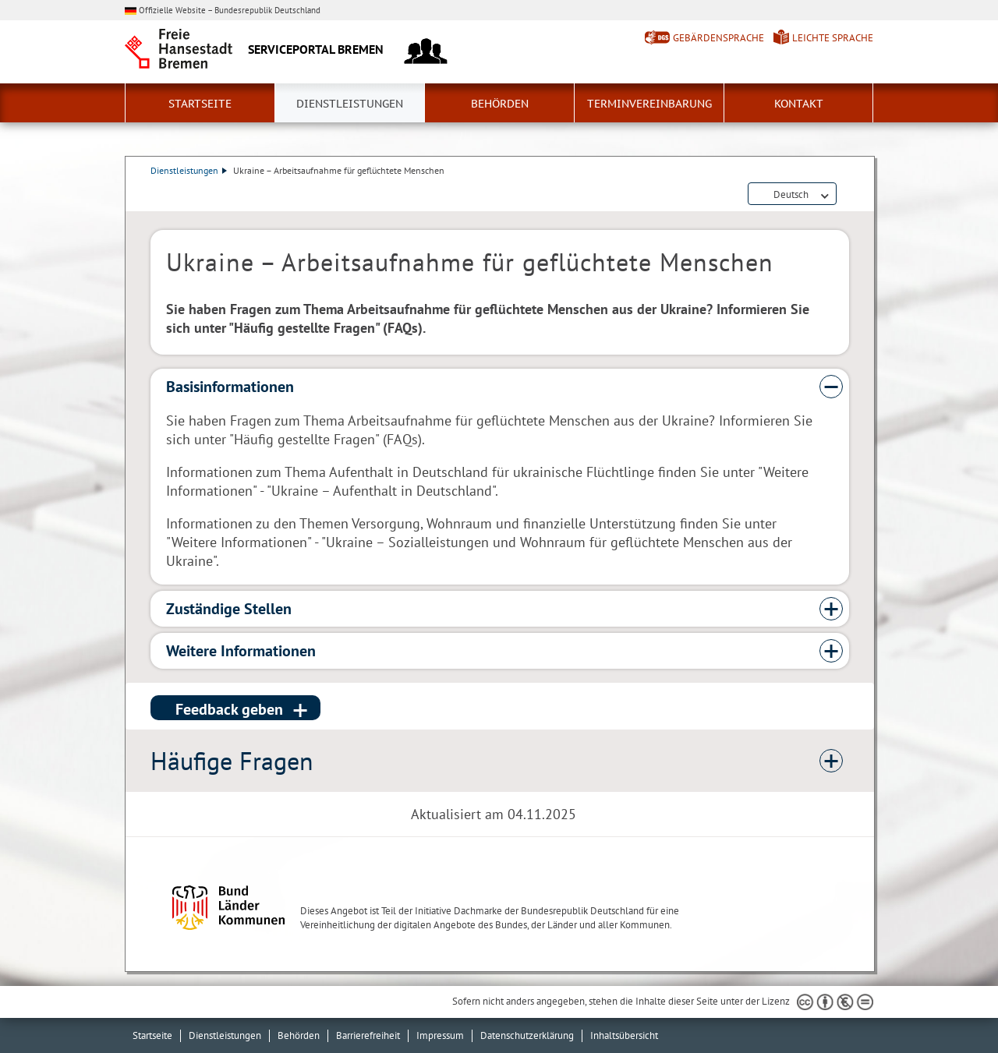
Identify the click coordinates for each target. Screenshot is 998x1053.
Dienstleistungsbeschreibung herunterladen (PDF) (846, 195)
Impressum (440, 1035)
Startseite (200, 104)
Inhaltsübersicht (624, 1035)
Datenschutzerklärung (527, 1035)
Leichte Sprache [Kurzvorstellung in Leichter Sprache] (832, 37)
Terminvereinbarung (649, 104)
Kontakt (798, 104)
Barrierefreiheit (368, 1035)
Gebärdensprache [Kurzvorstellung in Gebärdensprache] (718, 37)
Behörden (500, 104)
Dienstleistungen (349, 104)
